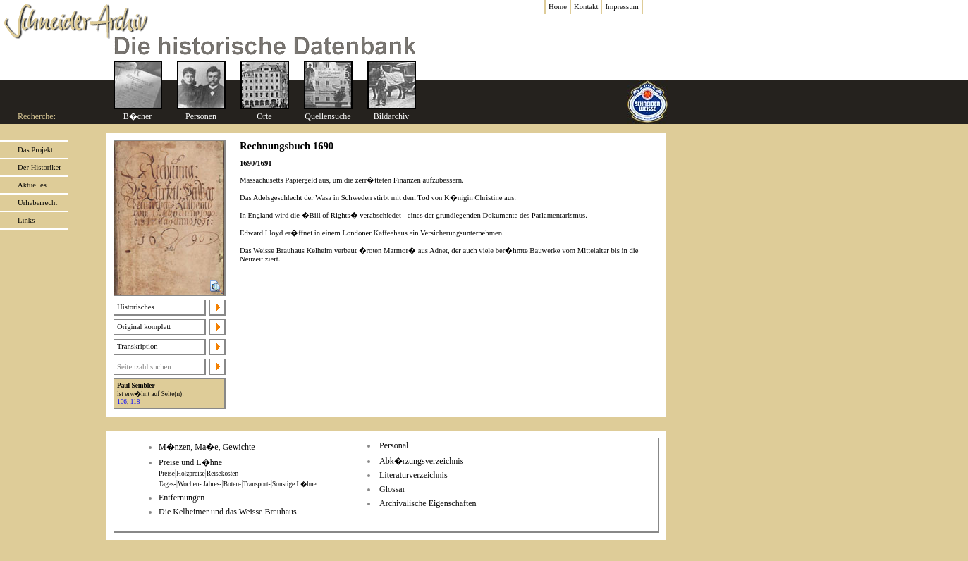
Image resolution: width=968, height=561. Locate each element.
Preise (167, 473)
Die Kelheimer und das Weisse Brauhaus (228, 512)
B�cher (137, 116)
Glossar (392, 489)
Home (558, 7)
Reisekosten (222, 473)
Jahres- (212, 484)
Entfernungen (181, 498)
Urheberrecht (37, 202)
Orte (264, 116)
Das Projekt (35, 150)
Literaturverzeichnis (413, 475)
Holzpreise (190, 473)
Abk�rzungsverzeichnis (421, 461)
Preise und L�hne (190, 462)
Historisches (135, 307)
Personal (393, 445)
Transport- (257, 484)
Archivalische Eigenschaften (428, 503)
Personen (200, 116)
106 (122, 401)
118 (135, 401)
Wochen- (189, 484)
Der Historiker (39, 167)
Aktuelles (32, 185)
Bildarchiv (392, 116)
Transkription (137, 346)
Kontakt (586, 7)
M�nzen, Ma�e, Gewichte (207, 447)
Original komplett (144, 327)
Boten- (232, 484)
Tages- (167, 484)
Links (26, 220)
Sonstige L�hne (294, 484)
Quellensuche (327, 116)
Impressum (621, 7)
